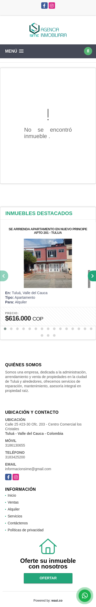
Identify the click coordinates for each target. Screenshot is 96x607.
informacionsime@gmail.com (28, 469)
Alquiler (14, 509)
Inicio (12, 495)
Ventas (13, 502)
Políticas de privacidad (26, 530)
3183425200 (15, 457)
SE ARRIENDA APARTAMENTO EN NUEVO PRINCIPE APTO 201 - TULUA (48, 231)
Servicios (15, 516)
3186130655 (15, 445)
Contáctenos (18, 523)
